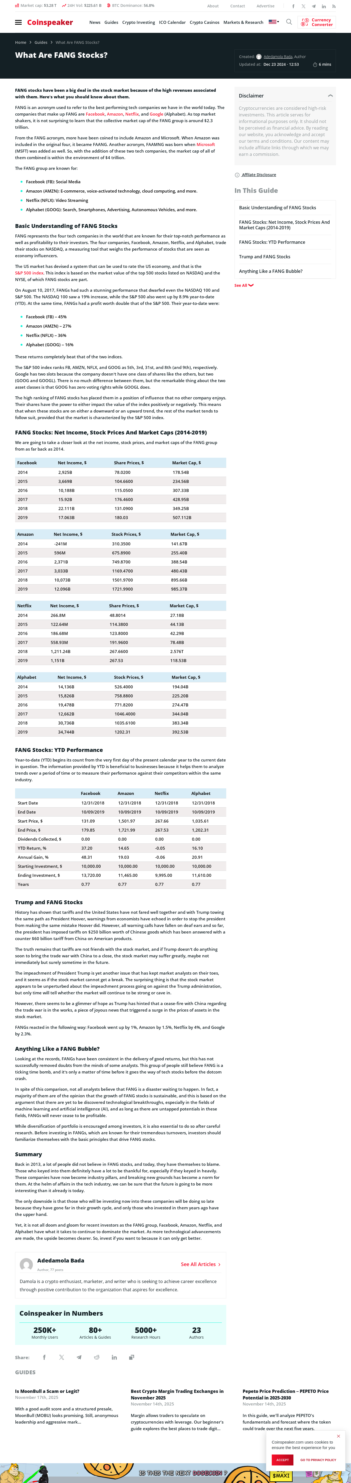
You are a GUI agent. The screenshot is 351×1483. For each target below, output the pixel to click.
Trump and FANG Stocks (264, 256)
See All (240, 285)
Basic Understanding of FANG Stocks (277, 207)
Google (156, 114)
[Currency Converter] (317, 22)
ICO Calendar (172, 22)
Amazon (115, 114)
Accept (282, 1460)
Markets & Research (243, 22)
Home (20, 42)
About (213, 5)
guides (25, 1372)
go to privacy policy (318, 1460)
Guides (111, 22)
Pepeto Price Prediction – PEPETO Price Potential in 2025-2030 (286, 1394)
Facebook (95, 114)
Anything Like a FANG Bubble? (270, 271)
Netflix (132, 114)
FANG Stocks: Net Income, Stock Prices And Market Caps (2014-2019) (284, 224)
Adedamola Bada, (278, 56)
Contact (237, 5)
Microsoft (206, 144)
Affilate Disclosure (255, 174)
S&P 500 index (29, 273)
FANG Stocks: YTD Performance (272, 242)
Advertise (265, 5)
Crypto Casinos (204, 22)
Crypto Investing (138, 22)
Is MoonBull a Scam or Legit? (47, 1391)
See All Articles (201, 1264)
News (94, 22)
